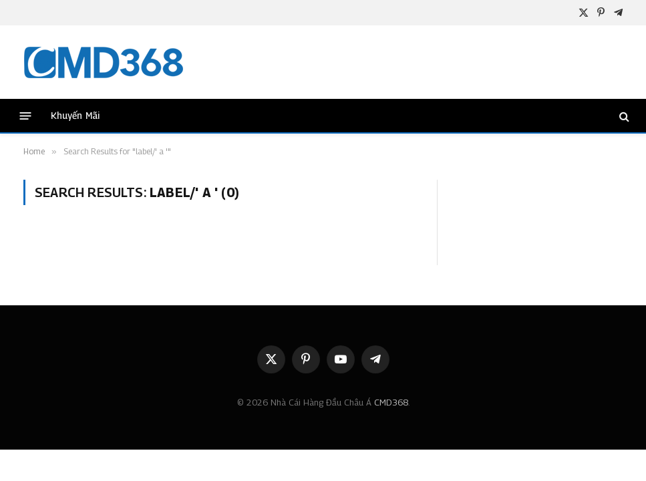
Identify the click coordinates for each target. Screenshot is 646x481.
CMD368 (391, 402)
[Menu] (25, 116)
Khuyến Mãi (75, 115)
